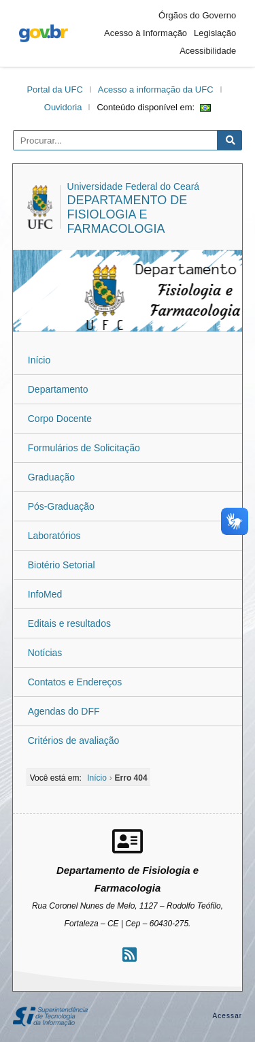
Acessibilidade (208, 51)
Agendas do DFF (64, 711)
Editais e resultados (69, 623)
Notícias (45, 652)
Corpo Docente (60, 418)
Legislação (215, 33)
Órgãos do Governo (197, 15)
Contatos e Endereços (75, 682)
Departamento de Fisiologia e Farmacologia (127, 214)
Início (39, 360)
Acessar (227, 1016)
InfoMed (45, 594)
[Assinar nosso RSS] (129, 954)
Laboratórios (54, 535)
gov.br (43, 33)
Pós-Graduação (61, 506)
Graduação (51, 477)
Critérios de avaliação (74, 740)
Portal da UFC (54, 89)
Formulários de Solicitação (84, 447)
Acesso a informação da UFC (156, 89)
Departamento (58, 389)
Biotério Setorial (61, 564)
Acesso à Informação (145, 33)
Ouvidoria (63, 107)
